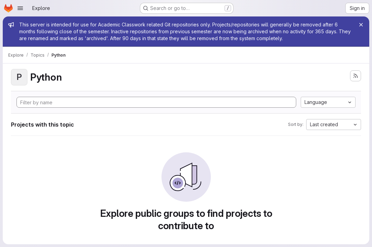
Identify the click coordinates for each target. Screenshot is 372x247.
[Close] (361, 25)
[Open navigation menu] (20, 8)
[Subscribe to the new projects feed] (355, 75)
